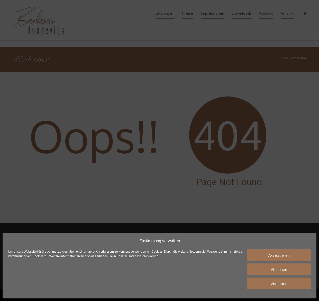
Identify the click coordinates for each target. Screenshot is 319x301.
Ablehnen (279, 269)
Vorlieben (279, 283)
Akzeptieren (279, 255)
